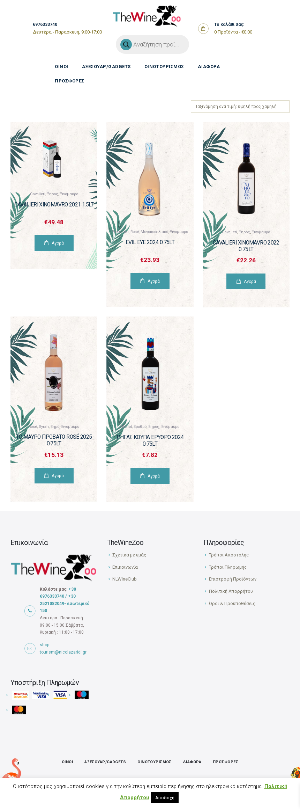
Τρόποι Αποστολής (229, 554)
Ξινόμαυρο (69, 194)
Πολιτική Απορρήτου (231, 591)
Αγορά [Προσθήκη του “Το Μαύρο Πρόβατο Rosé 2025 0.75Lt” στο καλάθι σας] (58, 475)
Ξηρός (52, 194)
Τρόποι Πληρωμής (228, 567)
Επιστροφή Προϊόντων (232, 579)
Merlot (126, 426)
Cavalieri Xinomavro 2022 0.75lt (246, 246)
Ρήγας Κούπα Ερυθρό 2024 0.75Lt (150, 440)
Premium (120, 231)
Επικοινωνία (125, 567)
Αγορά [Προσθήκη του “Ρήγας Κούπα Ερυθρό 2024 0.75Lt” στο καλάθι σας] (154, 476)
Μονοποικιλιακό (154, 231)
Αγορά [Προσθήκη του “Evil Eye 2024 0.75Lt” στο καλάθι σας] (154, 281)
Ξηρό (55, 426)
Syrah (44, 426)
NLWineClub (124, 579)
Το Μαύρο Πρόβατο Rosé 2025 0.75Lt (54, 440)
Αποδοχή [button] (164, 797)
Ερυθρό (140, 426)
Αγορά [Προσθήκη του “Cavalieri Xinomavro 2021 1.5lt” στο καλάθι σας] (58, 243)
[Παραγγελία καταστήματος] (240, 106)
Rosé (134, 231)
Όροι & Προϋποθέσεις (232, 603)
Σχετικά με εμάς (129, 554)
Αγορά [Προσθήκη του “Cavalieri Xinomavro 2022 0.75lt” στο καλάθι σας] (250, 281)
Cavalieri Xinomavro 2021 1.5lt (54, 205)
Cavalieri (37, 194)
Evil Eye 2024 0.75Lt (150, 242)
